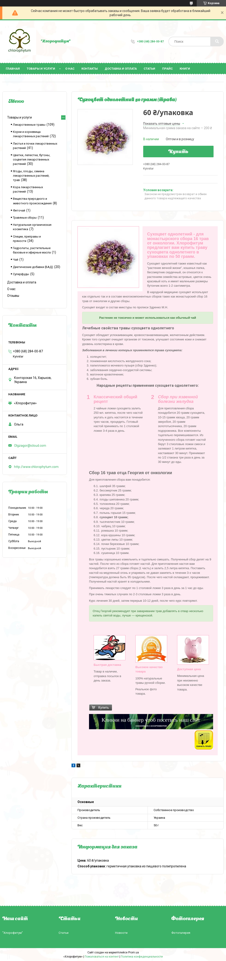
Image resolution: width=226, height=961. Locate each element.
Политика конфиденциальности (142, 956)
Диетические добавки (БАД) (33, 267)
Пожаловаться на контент (102, 956)
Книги (185, 68)
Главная (13, 68)
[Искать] (217, 41)
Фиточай (19, 210)
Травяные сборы (25, 217)
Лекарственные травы (29, 124)
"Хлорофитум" (12, 932)
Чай (15, 259)
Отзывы (13, 296)
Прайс (167, 68)
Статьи (149, 68)
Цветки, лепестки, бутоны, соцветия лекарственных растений (31, 159)
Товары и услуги (41, 68)
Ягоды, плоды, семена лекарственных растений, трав (31, 176)
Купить (178, 152)
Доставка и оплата (121, 68)
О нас (69, 68)
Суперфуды (21, 274)
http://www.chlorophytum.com (36, 467)
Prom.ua (133, 952)
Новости (121, 932)
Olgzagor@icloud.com (30, 445)
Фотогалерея (180, 932)
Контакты (89, 68)
